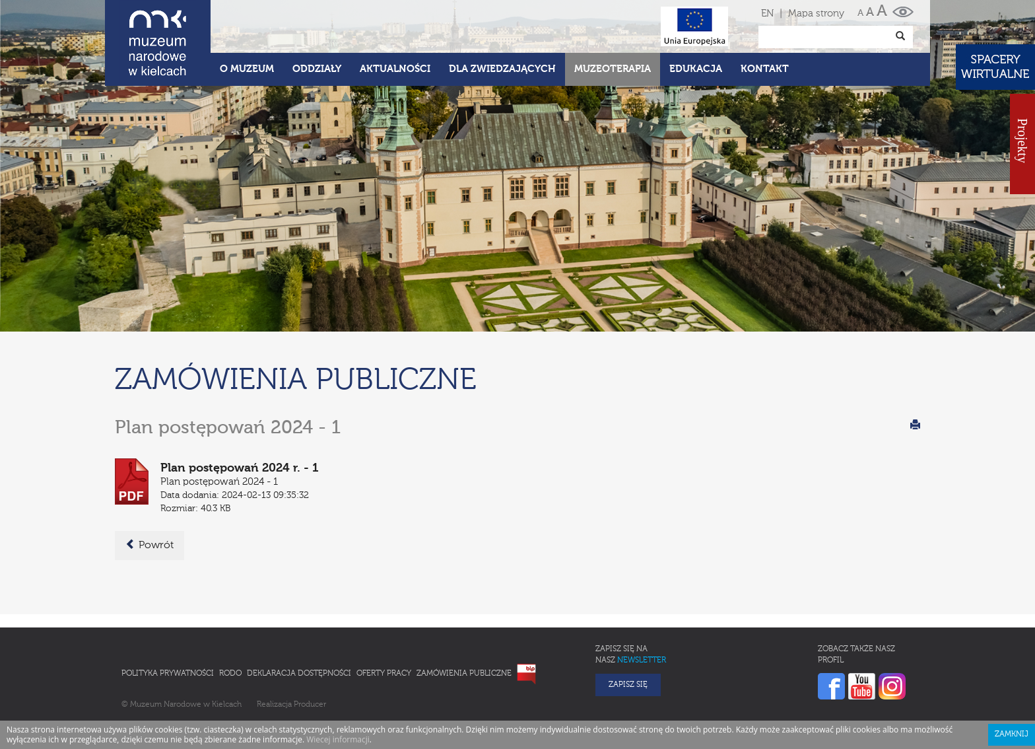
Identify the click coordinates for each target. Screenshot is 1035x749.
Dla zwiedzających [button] (502, 69)
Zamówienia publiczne (464, 674)
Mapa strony (816, 13)
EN (767, 13)
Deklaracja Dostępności (299, 674)
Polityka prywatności (167, 674)
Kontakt (765, 69)
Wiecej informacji (338, 739)
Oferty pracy (383, 674)
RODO (230, 674)
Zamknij (1011, 734)
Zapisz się (628, 685)
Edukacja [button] (695, 69)
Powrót (149, 545)
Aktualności (395, 69)
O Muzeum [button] (247, 69)
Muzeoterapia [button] (612, 69)
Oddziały (316, 69)
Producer (310, 705)
